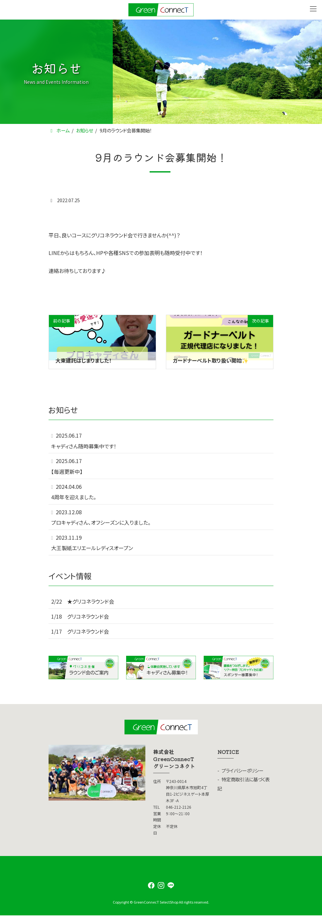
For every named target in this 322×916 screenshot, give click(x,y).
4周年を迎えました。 (73, 497)
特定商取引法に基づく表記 (243, 783)
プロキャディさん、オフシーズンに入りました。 (101, 522)
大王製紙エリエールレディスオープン (92, 548)
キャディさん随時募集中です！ (83, 446)
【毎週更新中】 (66, 471)
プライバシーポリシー (242, 770)
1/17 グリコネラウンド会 (80, 631)
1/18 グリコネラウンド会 (80, 616)
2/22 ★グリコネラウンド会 (82, 602)
